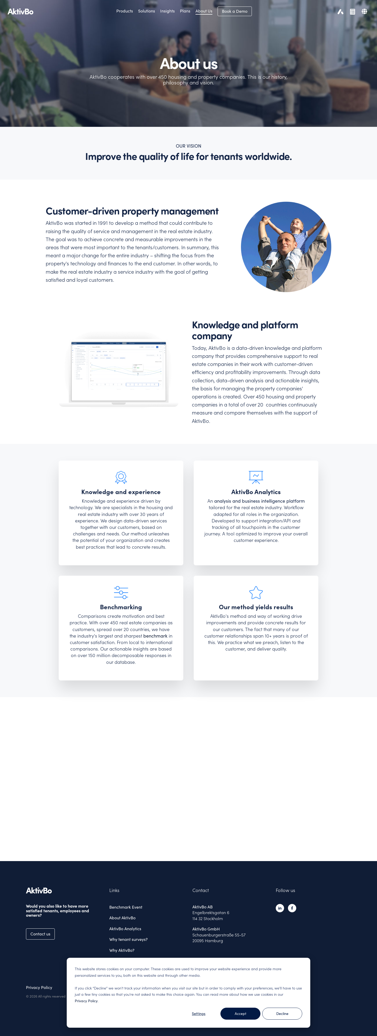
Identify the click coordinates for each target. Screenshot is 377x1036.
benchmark (155, 636)
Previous (15, 777)
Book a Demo (234, 11)
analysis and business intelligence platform (259, 501)
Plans (185, 11)
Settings (198, 1013)
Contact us (40, 933)
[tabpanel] (188, 777)
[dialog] (188, 993)
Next (362, 777)
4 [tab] (197, 851)
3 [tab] (192, 851)
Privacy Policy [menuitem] (39, 987)
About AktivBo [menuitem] (122, 917)
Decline (282, 1013)
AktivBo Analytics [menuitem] (125, 928)
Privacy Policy (86, 1001)
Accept (240, 1013)
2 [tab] (188, 851)
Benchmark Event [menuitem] (125, 907)
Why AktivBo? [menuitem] (121, 950)
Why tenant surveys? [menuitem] (128, 939)
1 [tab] (183, 851)
